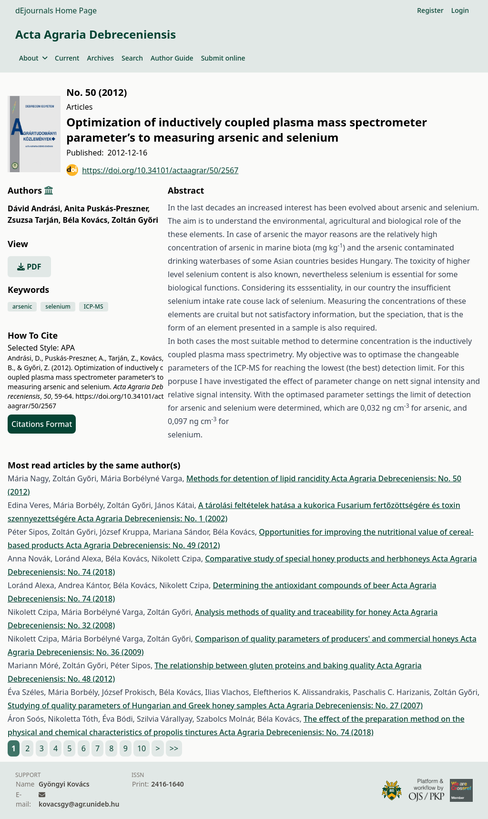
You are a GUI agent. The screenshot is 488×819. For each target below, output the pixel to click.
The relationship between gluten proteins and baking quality (265, 665)
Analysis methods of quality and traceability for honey (294, 612)
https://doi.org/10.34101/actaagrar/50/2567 (152, 170)
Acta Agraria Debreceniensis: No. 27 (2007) (346, 705)
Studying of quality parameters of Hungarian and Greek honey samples (138, 705)
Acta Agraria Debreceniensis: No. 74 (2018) (296, 732)
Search (132, 57)
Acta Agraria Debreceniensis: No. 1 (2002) (152, 518)
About (33, 57)
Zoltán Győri (135, 220)
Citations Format (41, 424)
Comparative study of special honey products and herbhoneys (318, 558)
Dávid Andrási (35, 208)
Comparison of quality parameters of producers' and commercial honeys (327, 638)
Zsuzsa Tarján (34, 220)
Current (67, 57)
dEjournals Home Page (56, 10)
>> (174, 748)
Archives (100, 57)
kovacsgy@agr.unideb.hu (79, 804)
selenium (58, 306)
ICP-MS (93, 306)
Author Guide (172, 57)
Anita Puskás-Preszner (107, 208)
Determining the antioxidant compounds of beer (302, 585)
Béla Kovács (86, 220)
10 (141, 748)
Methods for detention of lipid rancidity (258, 478)
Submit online (223, 57)
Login (460, 10)
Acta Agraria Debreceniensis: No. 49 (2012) (143, 545)
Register (430, 10)
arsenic (22, 306)
